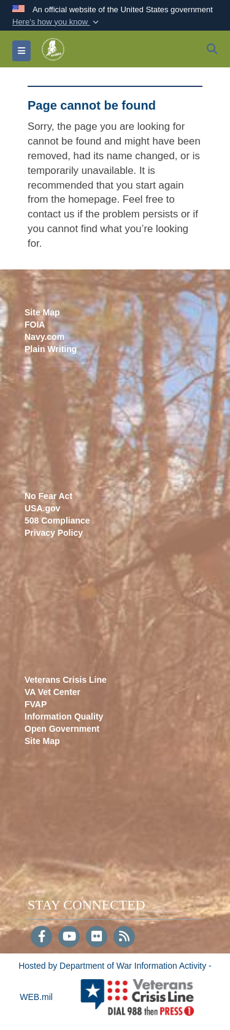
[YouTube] (69, 937)
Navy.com (44, 337)
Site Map (42, 312)
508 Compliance (57, 520)
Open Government (62, 729)
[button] (56, 22)
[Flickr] (96, 937)
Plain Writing (51, 349)
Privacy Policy (54, 533)
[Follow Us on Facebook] (41, 937)
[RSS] (124, 937)
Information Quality (64, 716)
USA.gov (42, 508)
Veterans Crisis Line (66, 680)
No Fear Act (48, 496)
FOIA (35, 324)
